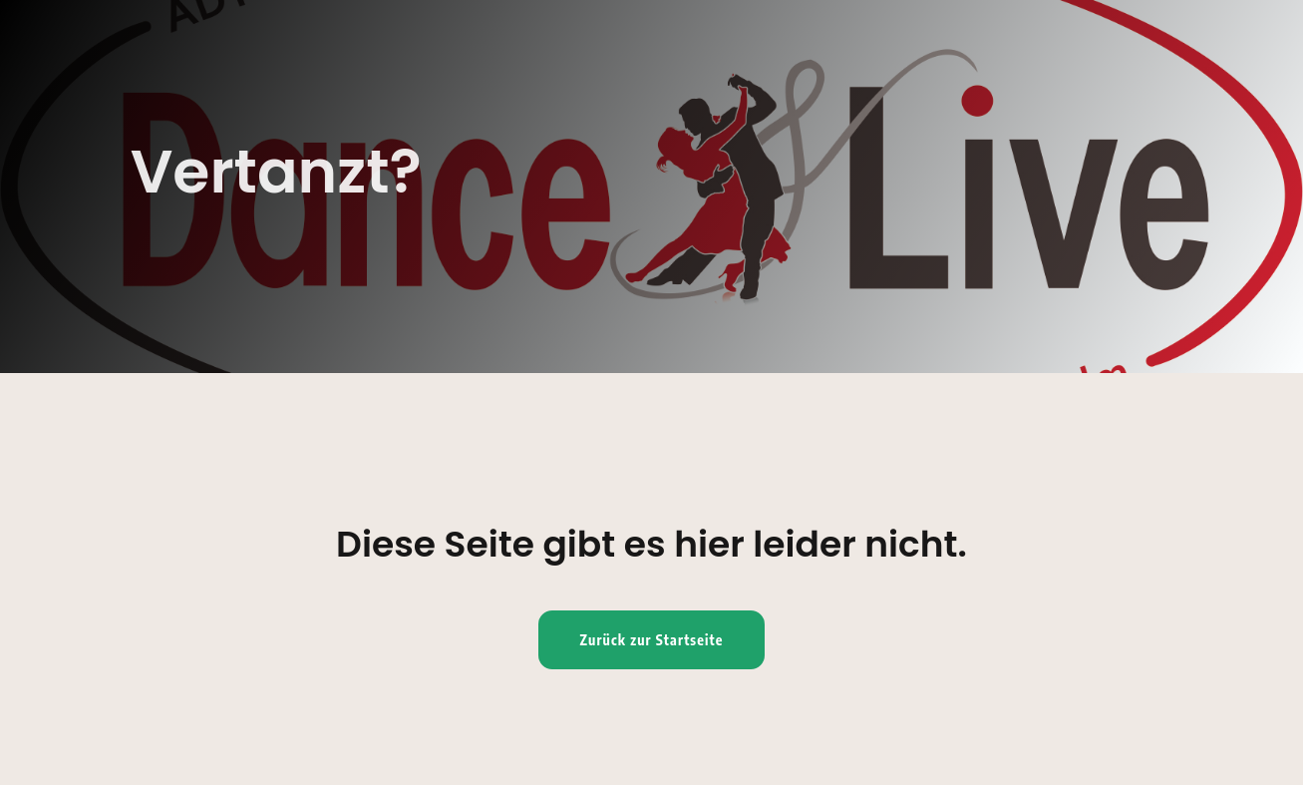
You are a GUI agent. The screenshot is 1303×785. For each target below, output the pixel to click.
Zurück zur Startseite (652, 639)
